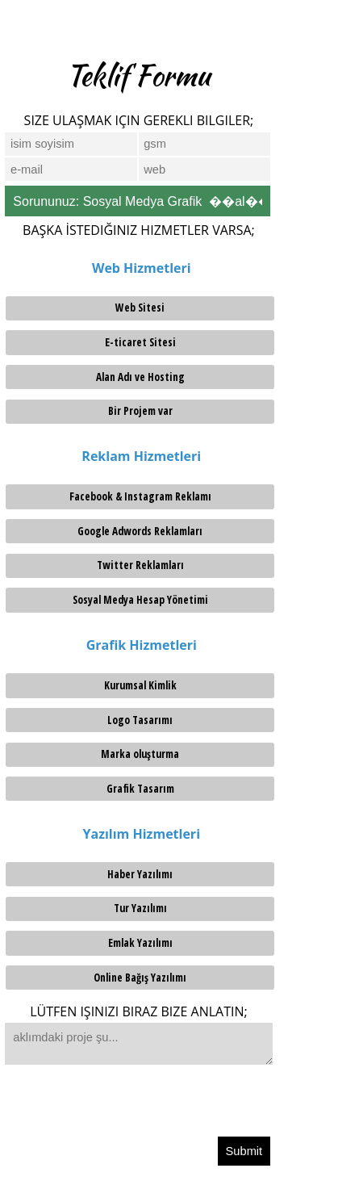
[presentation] (126, 1104)
